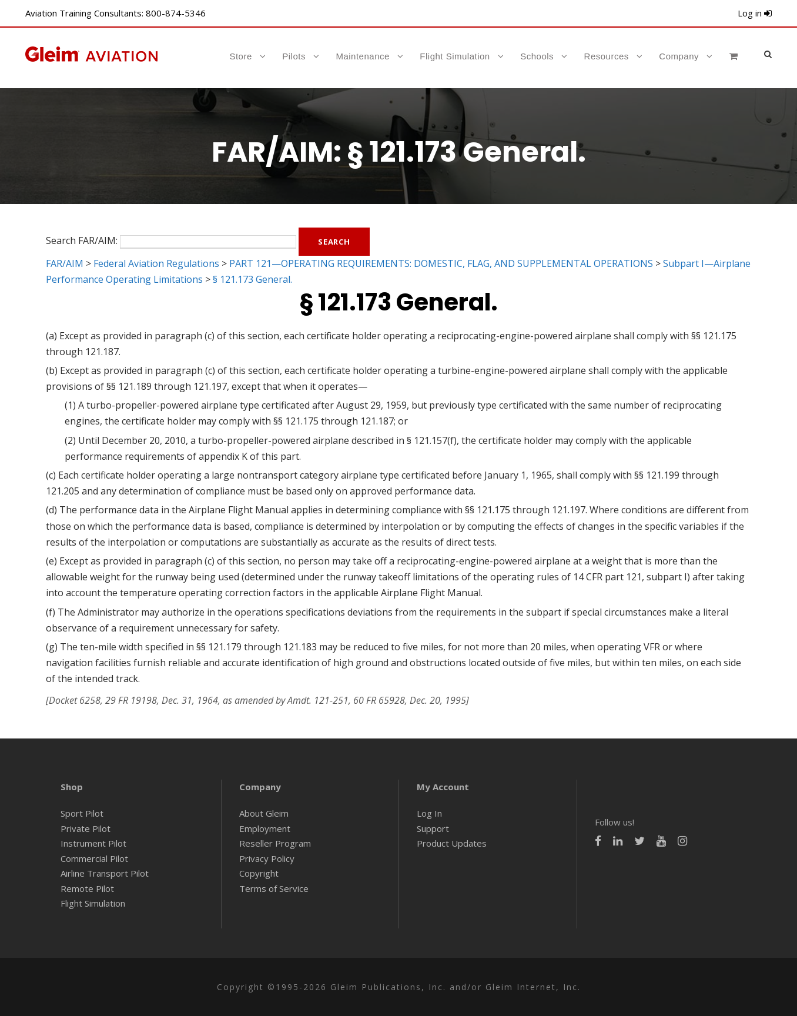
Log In (429, 813)
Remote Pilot (87, 888)
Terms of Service (274, 888)
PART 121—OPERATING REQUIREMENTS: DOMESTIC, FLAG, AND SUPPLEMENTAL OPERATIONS (441, 263)
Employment (264, 828)
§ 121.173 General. (252, 279)
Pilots (294, 56)
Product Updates (452, 843)
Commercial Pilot (94, 858)
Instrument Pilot (93, 843)
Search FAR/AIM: (82, 240)
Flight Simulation (455, 56)
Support (433, 828)
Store (240, 56)
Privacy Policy (266, 858)
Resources (606, 56)
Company (679, 56)
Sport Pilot (82, 813)
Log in (755, 13)
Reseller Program (275, 843)
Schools (537, 56)
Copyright (259, 873)
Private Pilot (85, 828)
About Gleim (264, 813)
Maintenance (362, 56)
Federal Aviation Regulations (156, 263)
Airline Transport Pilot (105, 873)
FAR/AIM (64, 263)
